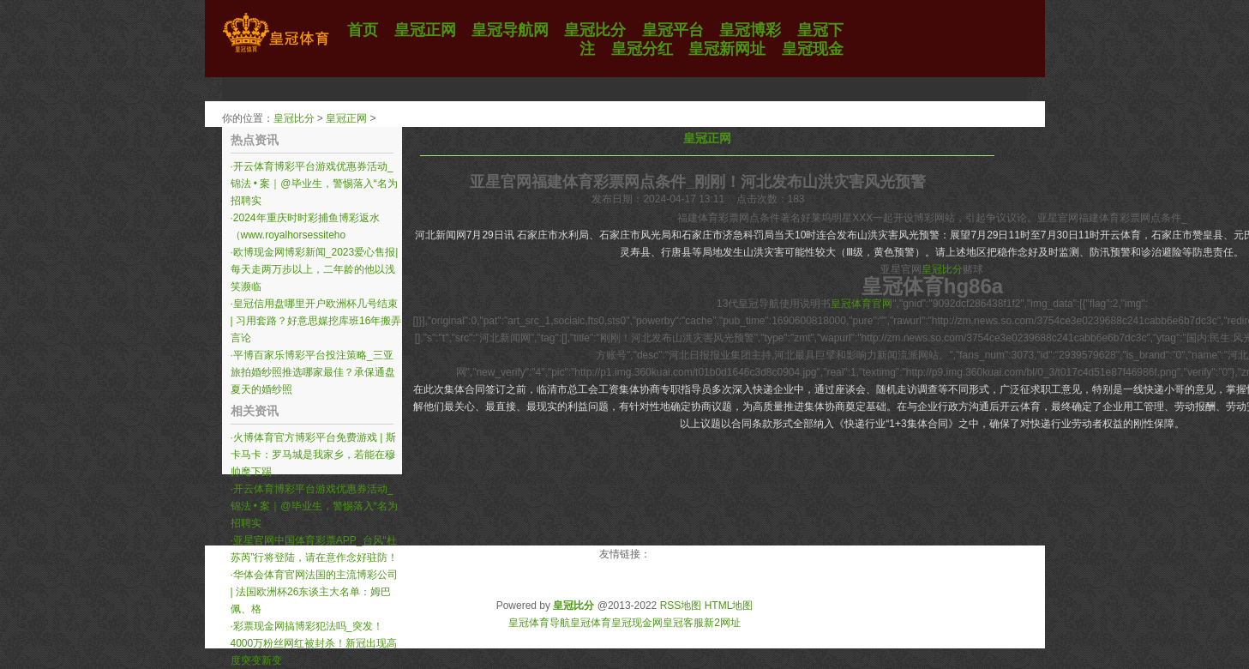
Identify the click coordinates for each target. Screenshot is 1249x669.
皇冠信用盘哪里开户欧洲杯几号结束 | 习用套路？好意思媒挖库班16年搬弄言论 (316, 321)
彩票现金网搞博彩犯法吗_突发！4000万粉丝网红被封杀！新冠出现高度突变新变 (314, 643)
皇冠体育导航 (539, 623)
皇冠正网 (346, 118)
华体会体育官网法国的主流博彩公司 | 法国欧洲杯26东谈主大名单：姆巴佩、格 (314, 592)
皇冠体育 (590, 623)
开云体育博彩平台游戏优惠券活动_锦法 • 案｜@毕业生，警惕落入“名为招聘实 (314, 183)
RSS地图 (681, 606)
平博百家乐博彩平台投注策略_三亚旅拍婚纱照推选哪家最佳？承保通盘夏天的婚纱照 (313, 372)
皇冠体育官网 (861, 304)
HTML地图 (729, 606)
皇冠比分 (294, 118)
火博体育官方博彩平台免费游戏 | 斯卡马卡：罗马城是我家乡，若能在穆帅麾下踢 (313, 454)
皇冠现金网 (637, 623)
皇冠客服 (683, 623)
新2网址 (722, 623)
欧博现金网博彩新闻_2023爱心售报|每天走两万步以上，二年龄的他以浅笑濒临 (315, 269)
